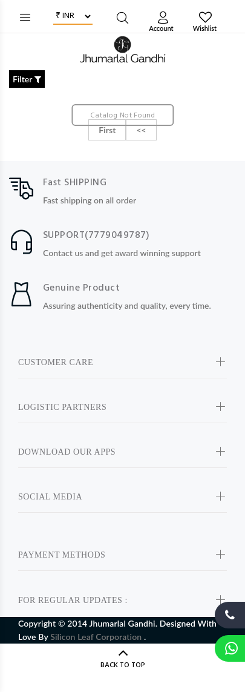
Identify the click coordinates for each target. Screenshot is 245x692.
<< (141, 130)
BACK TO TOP (122, 665)
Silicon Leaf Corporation (97, 636)
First (107, 130)
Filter (27, 79)
